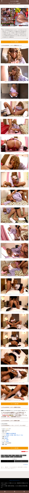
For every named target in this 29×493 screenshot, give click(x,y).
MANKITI (6, 438)
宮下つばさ (7, 436)
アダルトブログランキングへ (14, 480)
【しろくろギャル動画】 (14, 1)
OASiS (7, 441)
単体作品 (24, 455)
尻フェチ (11, 456)
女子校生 (2, 456)
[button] (21, 461)
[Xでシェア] (7, 461)
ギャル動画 (17, 455)
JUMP (7, 439)
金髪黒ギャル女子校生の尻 (11, 433)
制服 (21, 455)
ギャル (13, 455)
